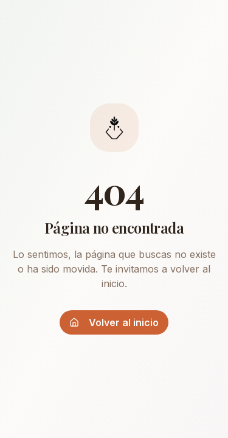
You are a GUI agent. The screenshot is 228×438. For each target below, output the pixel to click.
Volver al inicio (114, 322)
